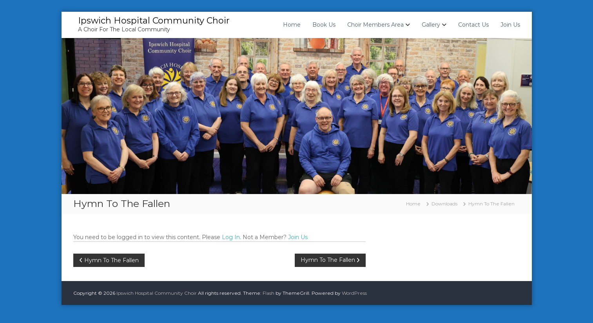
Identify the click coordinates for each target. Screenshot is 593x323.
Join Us (510, 24)
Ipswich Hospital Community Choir (154, 20)
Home (292, 24)
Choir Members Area (375, 24)
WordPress (354, 293)
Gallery (431, 24)
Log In (231, 237)
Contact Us (473, 24)
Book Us (323, 24)
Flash (268, 293)
